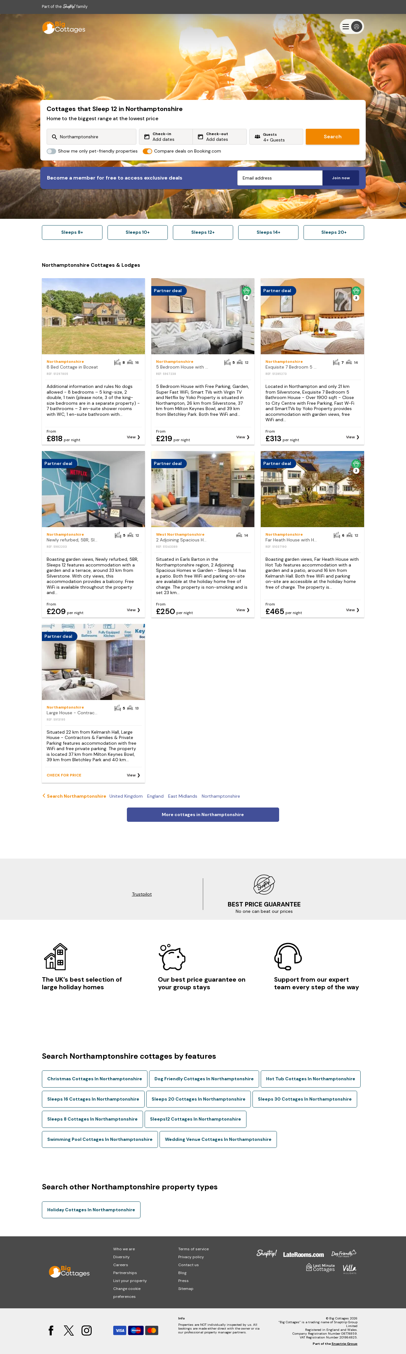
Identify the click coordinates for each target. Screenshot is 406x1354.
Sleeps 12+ (203, 232)
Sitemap (185, 1288)
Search (333, 136)
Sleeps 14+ (268, 232)
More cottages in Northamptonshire (203, 814)
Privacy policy (191, 1256)
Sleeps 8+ (72, 232)
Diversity (121, 1256)
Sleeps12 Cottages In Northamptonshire (195, 1119)
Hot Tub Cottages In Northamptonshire (310, 1079)
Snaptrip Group (344, 1344)
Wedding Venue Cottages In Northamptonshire (218, 1139)
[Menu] (352, 26)
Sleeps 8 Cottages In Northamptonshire (92, 1119)
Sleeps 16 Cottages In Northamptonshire (93, 1099)
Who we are (124, 1249)
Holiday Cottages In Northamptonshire (91, 1210)
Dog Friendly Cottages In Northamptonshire (204, 1079)
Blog (182, 1272)
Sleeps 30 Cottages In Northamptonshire (305, 1099)
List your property (130, 1280)
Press (183, 1280)
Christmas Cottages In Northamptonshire (94, 1079)
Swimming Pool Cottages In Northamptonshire (100, 1139)
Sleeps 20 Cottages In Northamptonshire (199, 1099)
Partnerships (125, 1272)
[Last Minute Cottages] (61, 26)
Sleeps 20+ (334, 232)
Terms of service (193, 1249)
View (131, 437)
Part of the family (65, 6)
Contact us (188, 1264)
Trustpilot (142, 894)
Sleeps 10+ (138, 232)
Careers (120, 1264)
